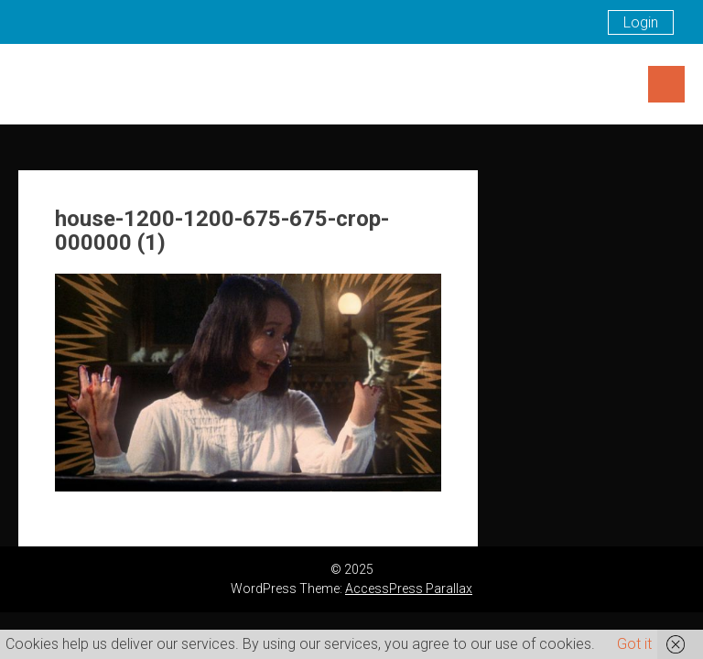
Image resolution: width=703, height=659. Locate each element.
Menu (666, 84)
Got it (634, 644)
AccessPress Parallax (408, 588)
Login (640, 22)
